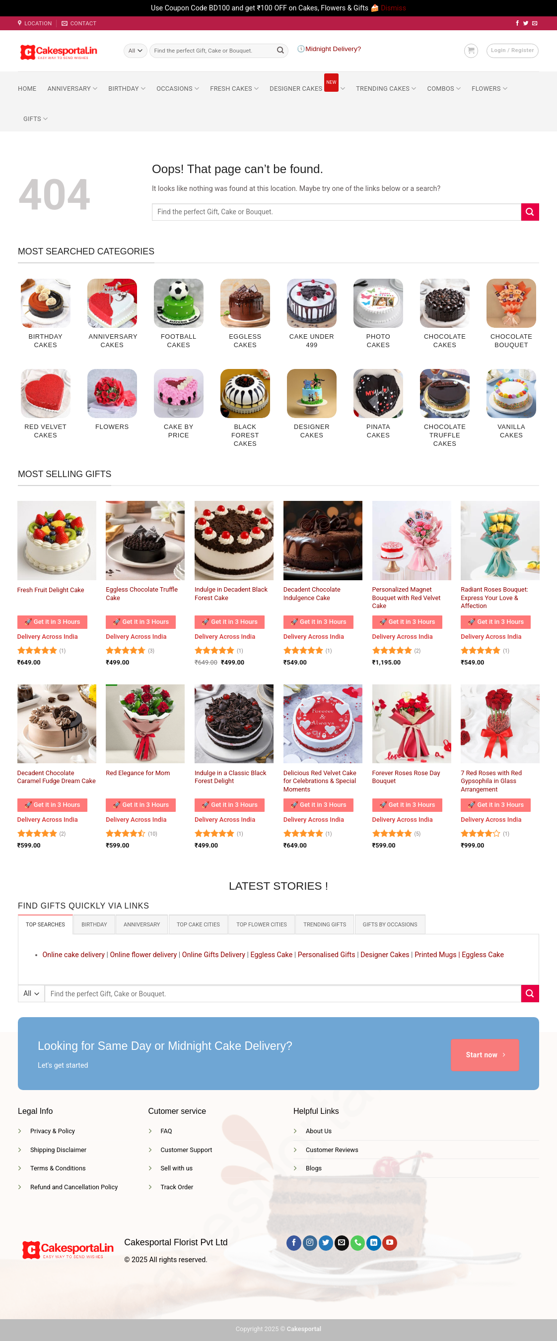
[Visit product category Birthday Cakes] (45, 319)
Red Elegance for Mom (138, 773)
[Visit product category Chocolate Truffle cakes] (445, 413)
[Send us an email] (535, 23)
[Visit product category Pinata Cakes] (378, 409)
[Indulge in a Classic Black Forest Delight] (234, 723)
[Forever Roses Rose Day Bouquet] (411, 723)
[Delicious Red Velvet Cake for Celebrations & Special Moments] (322, 723)
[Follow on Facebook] (517, 23)
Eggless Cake (271, 954)
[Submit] (280, 50)
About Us (319, 1130)
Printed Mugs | (437, 954)
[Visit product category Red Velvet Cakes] (45, 409)
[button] (471, 51)
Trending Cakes (386, 88)
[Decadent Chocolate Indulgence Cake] (322, 540)
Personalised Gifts (326, 954)
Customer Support (186, 1149)
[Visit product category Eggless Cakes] (245, 319)
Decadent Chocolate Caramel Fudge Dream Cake (56, 777)
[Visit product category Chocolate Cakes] (445, 319)
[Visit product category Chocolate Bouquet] (511, 319)
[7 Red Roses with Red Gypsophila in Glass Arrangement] (500, 723)
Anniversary (72, 88)
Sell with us (177, 1167)
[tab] (43, 923)
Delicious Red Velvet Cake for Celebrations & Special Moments (319, 781)
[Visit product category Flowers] (112, 405)
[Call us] (357, 1242)
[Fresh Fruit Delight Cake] (56, 540)
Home (27, 88)
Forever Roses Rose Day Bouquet (406, 777)
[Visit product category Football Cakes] (178, 319)
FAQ (166, 1130)
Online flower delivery (143, 954)
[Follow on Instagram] (310, 1242)
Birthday (126, 88)
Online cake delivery (74, 954)
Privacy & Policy (52, 1130)
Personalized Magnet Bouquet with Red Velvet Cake (406, 598)
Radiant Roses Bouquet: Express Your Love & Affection (494, 598)
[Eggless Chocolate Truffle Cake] (145, 540)
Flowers (489, 88)
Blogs (314, 1167)
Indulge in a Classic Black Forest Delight (230, 777)
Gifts (35, 118)
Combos (444, 88)
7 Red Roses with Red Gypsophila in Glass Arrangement (491, 781)
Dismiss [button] (393, 8)
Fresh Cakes (234, 88)
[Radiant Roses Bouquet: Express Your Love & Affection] (500, 540)
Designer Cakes (307, 82)
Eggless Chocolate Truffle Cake (142, 594)
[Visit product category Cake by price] (178, 409)
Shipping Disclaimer (58, 1149)
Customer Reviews (332, 1149)
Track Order (177, 1186)
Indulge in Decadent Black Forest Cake (231, 594)
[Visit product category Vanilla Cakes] (511, 409)
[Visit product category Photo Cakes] (378, 319)
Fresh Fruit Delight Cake (50, 590)
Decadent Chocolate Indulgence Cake (312, 594)
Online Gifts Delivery (213, 954)
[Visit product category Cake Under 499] (311, 319)
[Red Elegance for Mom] (145, 723)
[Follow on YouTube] (389, 1242)
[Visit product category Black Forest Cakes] (245, 413)
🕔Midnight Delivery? (329, 49)
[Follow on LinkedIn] (373, 1242)
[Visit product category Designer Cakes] (311, 409)
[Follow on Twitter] (526, 23)
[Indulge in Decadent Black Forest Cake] (234, 540)
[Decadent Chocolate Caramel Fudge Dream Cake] (56, 723)
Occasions (177, 88)
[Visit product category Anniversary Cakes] (112, 319)
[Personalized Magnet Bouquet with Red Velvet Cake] (411, 540)
